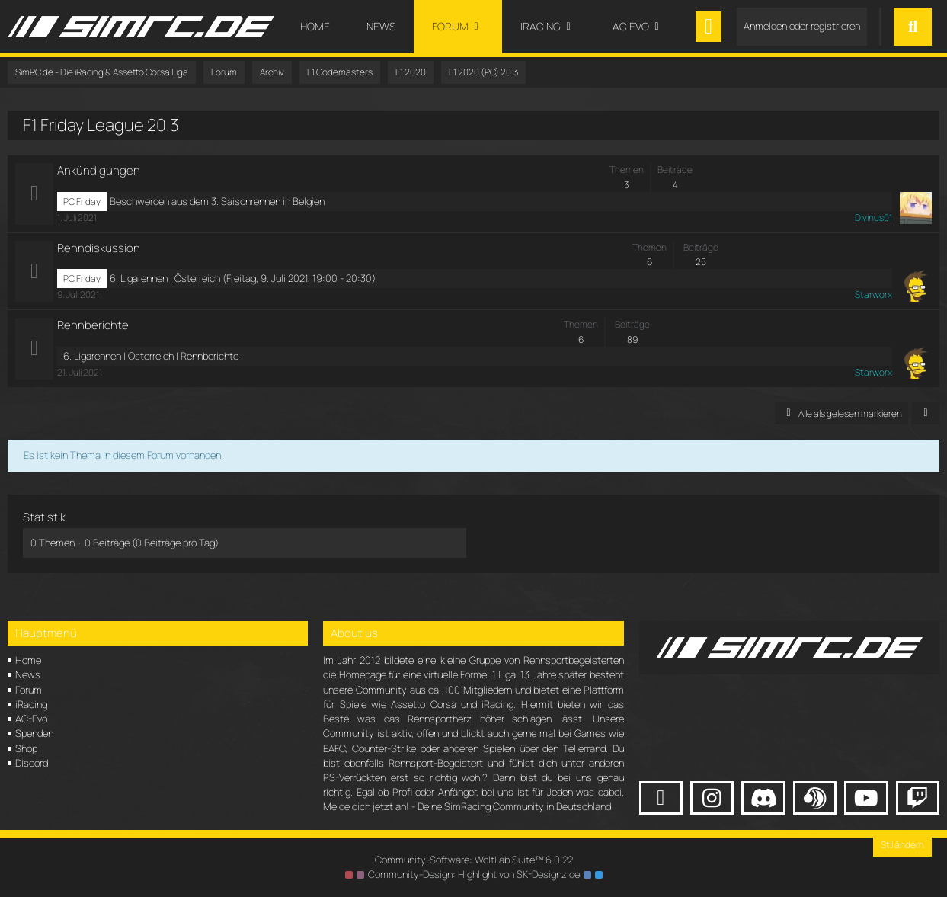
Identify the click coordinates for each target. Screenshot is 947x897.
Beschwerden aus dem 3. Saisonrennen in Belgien (217, 201)
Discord (31, 763)
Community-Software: (474, 860)
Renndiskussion (98, 248)
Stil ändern (902, 844)
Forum (28, 690)
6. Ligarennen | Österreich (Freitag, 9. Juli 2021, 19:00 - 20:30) (243, 278)
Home (28, 660)
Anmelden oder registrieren (802, 26)
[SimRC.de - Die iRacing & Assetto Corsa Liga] (141, 26)
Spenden (34, 733)
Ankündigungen (98, 170)
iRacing (31, 704)
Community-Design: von (474, 874)
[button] (925, 413)
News (27, 674)
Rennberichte (93, 325)
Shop (26, 748)
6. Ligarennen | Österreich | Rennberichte (150, 356)
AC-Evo (31, 719)
